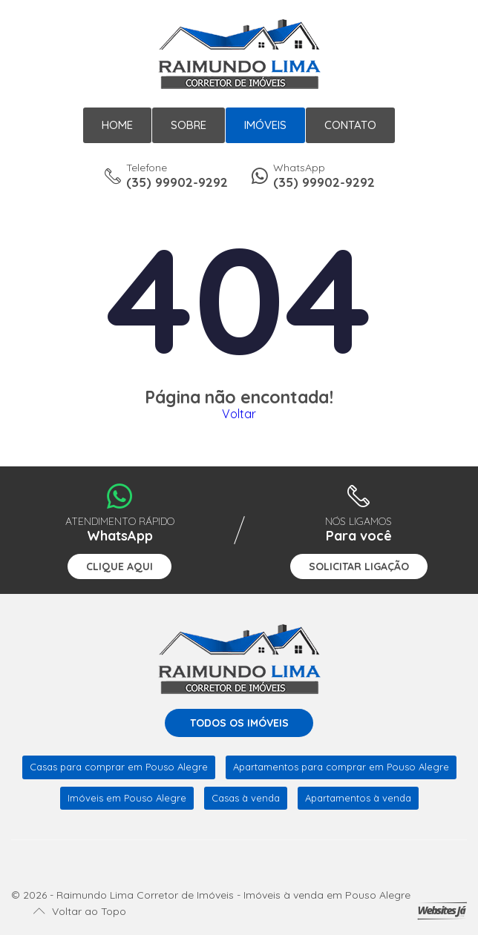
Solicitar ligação (359, 566)
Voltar (239, 413)
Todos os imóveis (239, 723)
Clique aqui (119, 566)
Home (117, 125)
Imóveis (265, 125)
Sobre (188, 125)
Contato (350, 125)
